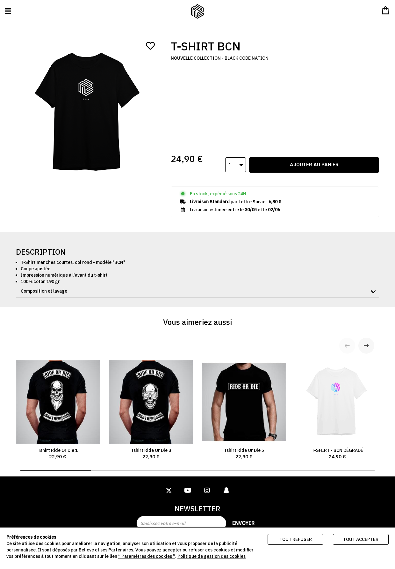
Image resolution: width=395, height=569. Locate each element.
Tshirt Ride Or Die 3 (151, 402)
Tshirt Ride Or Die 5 (244, 402)
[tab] (197, 282)
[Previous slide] (347, 337)
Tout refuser (295, 539)
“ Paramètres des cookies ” (146, 556)
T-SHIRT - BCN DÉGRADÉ (337, 402)
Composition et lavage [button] (44, 283)
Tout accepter (360, 539)
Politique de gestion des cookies (211, 556)
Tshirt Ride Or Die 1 (58, 402)
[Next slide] (366, 337)
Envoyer (243, 523)
